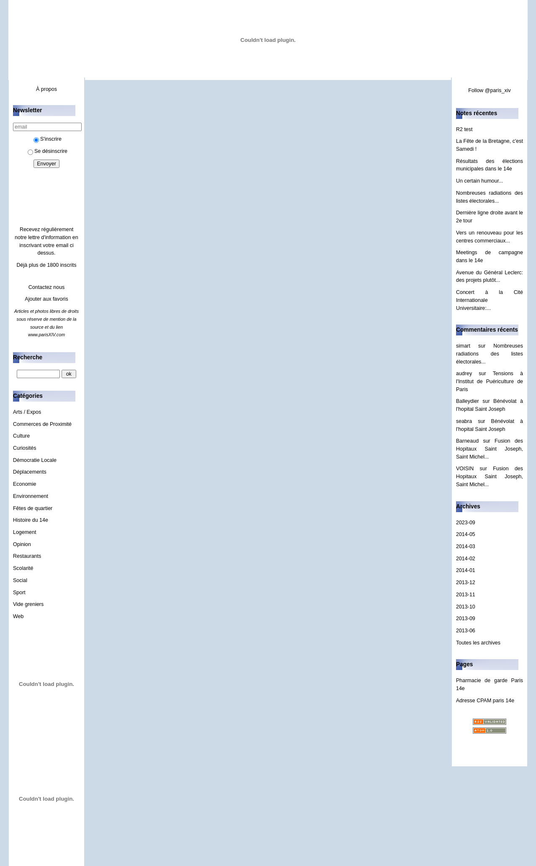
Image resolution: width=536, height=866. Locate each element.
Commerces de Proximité (42, 424)
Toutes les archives (478, 643)
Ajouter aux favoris (46, 299)
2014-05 (465, 534)
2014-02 (465, 559)
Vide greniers (28, 604)
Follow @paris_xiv (489, 90)
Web (18, 616)
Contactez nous (46, 287)
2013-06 (465, 631)
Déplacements (29, 472)
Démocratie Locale (35, 460)
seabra (464, 421)
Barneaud (467, 441)
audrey (464, 373)
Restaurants (27, 556)
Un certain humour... (479, 181)
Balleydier (467, 401)
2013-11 (465, 595)
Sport (19, 592)
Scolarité (23, 568)
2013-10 (465, 607)
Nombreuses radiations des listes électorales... (489, 353)
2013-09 (465, 618)
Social (20, 580)
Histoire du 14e (30, 520)
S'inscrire (48, 139)
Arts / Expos (27, 412)
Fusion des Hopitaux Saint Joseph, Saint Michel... (489, 448)
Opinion (22, 544)
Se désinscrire (47, 151)
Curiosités (24, 448)
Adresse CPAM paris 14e (485, 701)
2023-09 (465, 523)
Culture (21, 436)
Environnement (30, 496)
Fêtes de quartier (32, 508)
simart (463, 346)
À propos (46, 89)
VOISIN (465, 469)
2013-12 (465, 582)
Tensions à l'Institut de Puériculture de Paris (489, 381)
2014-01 (465, 570)
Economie (24, 484)
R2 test (464, 129)
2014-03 (465, 546)
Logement (24, 532)
